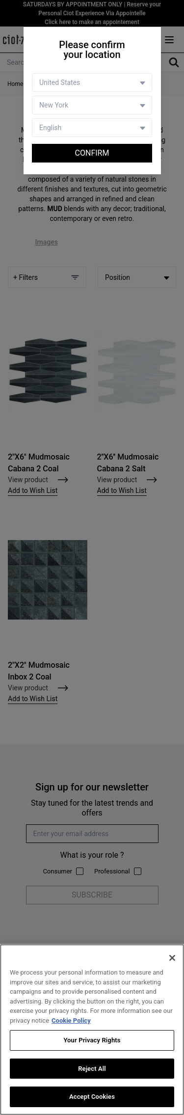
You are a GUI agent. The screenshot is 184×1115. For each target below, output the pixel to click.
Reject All (92, 1068)
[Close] (172, 958)
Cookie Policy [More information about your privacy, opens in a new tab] (71, 1020)
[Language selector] (92, 127)
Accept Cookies (92, 1096)
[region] (92, 1029)
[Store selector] (92, 105)
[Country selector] (92, 82)
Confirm (92, 153)
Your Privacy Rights (91, 1040)
